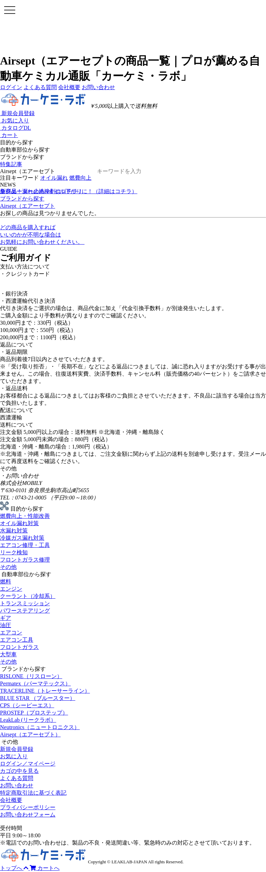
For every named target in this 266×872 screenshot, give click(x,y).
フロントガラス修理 (25, 560)
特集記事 (11, 164)
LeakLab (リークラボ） (28, 720)
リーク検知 (14, 552)
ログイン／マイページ (27, 764)
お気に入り (14, 756)
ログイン (11, 87)
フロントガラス (19, 647)
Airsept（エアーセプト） (30, 734)
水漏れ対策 (14, 530)
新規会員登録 (16, 749)
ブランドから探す (22, 157)
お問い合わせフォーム (27, 815)
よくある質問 (40, 87)
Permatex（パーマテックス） (35, 683)
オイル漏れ (54, 178)
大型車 (8, 654)
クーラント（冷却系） (27, 596)
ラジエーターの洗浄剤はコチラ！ (41, 191)
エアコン (11, 632)
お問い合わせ (98, 87)
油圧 (5, 625)
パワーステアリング (25, 611)
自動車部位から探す (25, 150)
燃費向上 (80, 178)
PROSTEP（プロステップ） (34, 713)
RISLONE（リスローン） (31, 676)
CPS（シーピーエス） (27, 705)
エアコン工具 (16, 640)
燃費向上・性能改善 (25, 516)
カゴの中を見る (19, 771)
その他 (8, 567)
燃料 (5, 581)
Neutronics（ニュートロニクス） (40, 727)
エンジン (11, 589)
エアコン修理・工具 (25, 545)
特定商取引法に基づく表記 (33, 793)
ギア (5, 618)
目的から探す (16, 142)
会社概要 (69, 87)
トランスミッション (25, 603)
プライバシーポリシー (27, 807)
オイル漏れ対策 (19, 523)
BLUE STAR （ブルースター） (37, 698)
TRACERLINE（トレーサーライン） (45, 691)
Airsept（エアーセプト (27, 206)
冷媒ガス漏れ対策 (22, 538)
